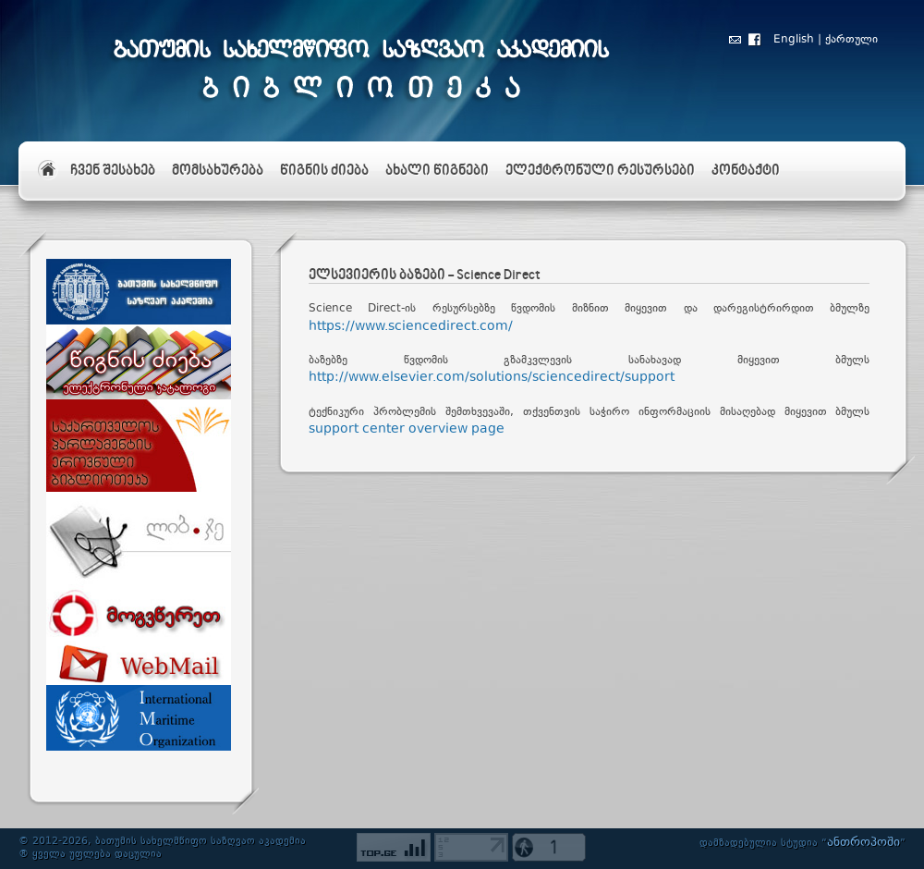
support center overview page (407, 428)
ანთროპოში (863, 842)
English (793, 39)
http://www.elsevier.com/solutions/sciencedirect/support (492, 377)
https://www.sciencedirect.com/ (411, 326)
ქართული (851, 39)
